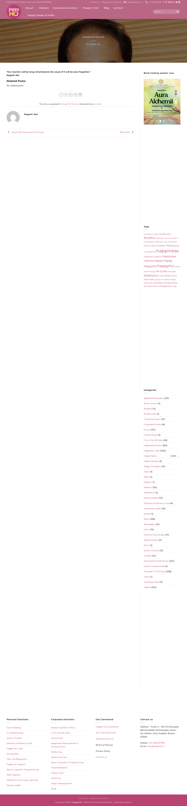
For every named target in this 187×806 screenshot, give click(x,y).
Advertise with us (104, 738)
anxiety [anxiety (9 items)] (162, 234)
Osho (146, 529)
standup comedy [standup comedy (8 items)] (162, 283)
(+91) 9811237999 (156, 743)
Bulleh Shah (150, 414)
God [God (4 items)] (145, 252)
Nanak (147, 513)
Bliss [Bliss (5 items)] (169, 234)
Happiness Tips (151, 450)
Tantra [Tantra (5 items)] (155, 286)
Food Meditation (59, 767)
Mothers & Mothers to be (156, 503)
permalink (97, 104)
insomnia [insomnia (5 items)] (148, 272)
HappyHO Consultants (112, 2)
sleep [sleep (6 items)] (173, 279)
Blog (106, 8)
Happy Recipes (151, 461)
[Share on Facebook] (61, 95)
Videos (147, 587)
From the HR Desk (153, 440)
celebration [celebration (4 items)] (160, 238)
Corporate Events (152, 424)
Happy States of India (41, 15)
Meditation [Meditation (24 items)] (151, 275)
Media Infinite (90, 802)
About (30, 8)
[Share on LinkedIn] (80, 95)
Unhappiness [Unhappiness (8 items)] (165, 286)
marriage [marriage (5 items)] (172, 272)
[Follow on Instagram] (166, 2)
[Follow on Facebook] (164, 2)
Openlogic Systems (123, 802)
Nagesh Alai (95, 44)
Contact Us (95, 2)
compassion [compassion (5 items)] (149, 242)
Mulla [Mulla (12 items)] (168, 275)
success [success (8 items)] (148, 286)
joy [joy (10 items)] (154, 271)
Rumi (146, 545)
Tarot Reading (14, 727)
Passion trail (57, 773)
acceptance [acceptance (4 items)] (148, 234)
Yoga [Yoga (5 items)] (174, 286)
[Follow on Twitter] (169, 2)
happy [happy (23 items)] (158, 260)
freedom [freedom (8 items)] (161, 245)
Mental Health (151, 498)
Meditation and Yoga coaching (22, 780)
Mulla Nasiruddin (152, 508)
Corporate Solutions (66, 8)
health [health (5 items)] (177, 267)
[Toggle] (178, 456)
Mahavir (148, 482)
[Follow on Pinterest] (176, 2)
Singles (147, 555)
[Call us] (174, 2)
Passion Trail (91, 8)
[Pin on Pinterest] (75, 95)
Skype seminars (59, 757)
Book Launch (150, 403)
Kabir (146, 477)
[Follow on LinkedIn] (179, 2)
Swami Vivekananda (154, 566)
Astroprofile (13, 754)
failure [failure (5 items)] (154, 246)
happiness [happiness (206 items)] (167, 250)
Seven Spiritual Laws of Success (25, 132)
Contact (118, 8)
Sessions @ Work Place (63, 727)
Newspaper (149, 524)
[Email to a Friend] (71, 95)
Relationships (150, 540)
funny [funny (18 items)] (170, 245)
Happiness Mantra (153, 445)
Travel (147, 576)
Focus (147, 429)
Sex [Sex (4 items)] (162, 280)
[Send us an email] (171, 2)
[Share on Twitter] (66, 95)
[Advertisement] (162, 174)
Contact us (101, 757)
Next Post (127, 132)
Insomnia (56, 778)
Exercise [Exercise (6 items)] (147, 246)
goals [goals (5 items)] (176, 246)
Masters (44, 8)
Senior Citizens (151, 550)
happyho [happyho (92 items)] (165, 266)
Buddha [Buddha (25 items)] (149, 237)
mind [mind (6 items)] (162, 276)
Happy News (150, 456)
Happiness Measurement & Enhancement (64, 745)
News (146, 519)
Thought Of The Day (93, 37)
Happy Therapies (152, 466)
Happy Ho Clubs (15, 748)
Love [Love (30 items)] (163, 271)
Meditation (149, 492)
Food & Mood (150, 435)
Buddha (148, 408)
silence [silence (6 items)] (167, 279)
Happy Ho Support (16, 764)
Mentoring (56, 752)
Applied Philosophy (153, 398)
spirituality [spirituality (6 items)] (148, 283)
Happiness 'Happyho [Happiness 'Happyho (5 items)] (153, 257)
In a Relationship (15, 733)
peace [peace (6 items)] (157, 279)
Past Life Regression (17, 759)
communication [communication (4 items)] (171, 238)
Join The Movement (106, 732)
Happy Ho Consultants (107, 726)
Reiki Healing (13, 774)
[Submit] (177, 11)
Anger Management (61, 783)
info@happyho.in (155, 746)
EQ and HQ (57, 738)
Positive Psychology (154, 534)
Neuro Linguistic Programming (23, 769)
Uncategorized (151, 582)
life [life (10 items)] (157, 271)
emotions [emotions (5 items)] (172, 242)
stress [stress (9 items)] (174, 282)
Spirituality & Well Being (156, 561)
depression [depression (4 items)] (159, 242)
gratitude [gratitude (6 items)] (152, 252)
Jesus (146, 471)
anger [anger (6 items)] (156, 234)
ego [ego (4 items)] (166, 242)
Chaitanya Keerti (152, 419)
